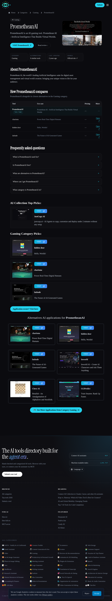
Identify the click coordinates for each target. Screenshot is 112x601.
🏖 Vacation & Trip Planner (94, 553)
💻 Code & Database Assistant (95, 557)
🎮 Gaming (33, 553)
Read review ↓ (43, 45)
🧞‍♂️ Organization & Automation (68, 581)
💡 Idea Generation (36, 577)
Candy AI (61, 524)
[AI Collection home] (6, 5)
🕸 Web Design (90, 545)
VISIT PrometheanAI (22, 45)
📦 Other (5, 553)
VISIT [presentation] (41, 211)
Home (11, 13)
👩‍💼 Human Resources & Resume (13, 577)
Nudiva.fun (62, 521)
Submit (100, 5)
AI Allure (61, 528)
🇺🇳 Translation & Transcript (67, 569)
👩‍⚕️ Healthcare (6, 569)
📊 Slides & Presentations (38, 581)
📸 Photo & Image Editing (10, 561)
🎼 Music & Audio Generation (95, 581)
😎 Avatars (61, 549)
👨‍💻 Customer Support (92, 549)
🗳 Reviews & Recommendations (69, 553)
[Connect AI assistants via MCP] (89, 456)
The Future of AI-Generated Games (48, 298)
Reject (87, 593)
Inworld (84, 359)
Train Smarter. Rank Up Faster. (90, 395)
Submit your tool (12, 474)
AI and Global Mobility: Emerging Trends (73, 501)
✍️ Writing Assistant (36, 569)
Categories (22, 12)
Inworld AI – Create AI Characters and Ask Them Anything (91, 367)
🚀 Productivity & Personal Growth (41, 557)
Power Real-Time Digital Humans (48, 276)
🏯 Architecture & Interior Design (96, 573)
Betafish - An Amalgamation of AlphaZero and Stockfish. (42, 397)
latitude (15, 136)
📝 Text (4, 565)
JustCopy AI (39, 216)
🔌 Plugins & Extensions (66, 561)
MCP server (6, 524)
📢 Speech (88, 561)
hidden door (16, 127)
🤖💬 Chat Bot (90, 585)
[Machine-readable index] (89, 463)
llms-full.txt (6, 521)
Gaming (35, 13)
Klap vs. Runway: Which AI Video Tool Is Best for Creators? (79, 498)
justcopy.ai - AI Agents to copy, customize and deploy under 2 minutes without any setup (65, 223)
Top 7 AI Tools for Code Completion (71, 505)
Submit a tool (6, 501)
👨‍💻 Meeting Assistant (37, 561)
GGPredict (85, 389)
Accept (96, 593)
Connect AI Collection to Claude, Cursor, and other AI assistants (80, 494)
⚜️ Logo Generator (36, 565)
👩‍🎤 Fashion (33, 573)
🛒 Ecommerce (63, 545)
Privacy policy (47, 595)
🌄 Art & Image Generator (10, 557)
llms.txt (4, 517)
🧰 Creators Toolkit (36, 545)
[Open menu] (107, 4)
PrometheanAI (17, 109)
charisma (15, 119)
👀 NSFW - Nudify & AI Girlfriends (14, 545)
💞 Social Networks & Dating (67, 573)
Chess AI (36, 389)
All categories (7, 494)
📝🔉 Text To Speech (65, 577)
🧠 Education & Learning (93, 577)
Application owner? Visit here (25, 309)
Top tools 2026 (7, 498)
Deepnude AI (62, 517)
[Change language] (76, 469)
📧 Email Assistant (8, 549)
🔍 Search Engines (91, 569)
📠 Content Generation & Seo (39, 549)
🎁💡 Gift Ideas (7, 585)
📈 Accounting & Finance (10, 581)
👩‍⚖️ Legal (33, 585)
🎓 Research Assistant (9, 573)
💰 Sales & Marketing (92, 565)
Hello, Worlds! (40, 253)
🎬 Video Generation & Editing (68, 585)
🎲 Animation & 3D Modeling (67, 557)
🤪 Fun (60, 565)
